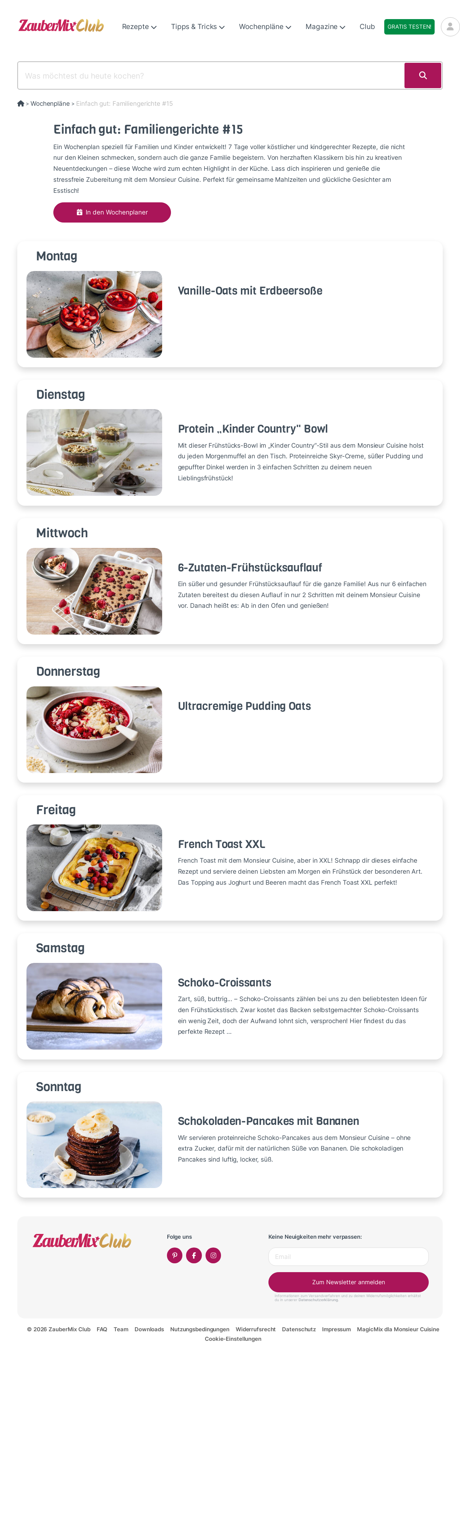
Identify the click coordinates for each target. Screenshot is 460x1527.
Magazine (326, 26)
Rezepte (139, 26)
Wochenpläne (265, 26)
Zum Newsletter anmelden (348, 1282)
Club (367, 26)
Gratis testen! (409, 26)
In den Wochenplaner (112, 212)
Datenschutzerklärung (318, 1299)
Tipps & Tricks (198, 26)
